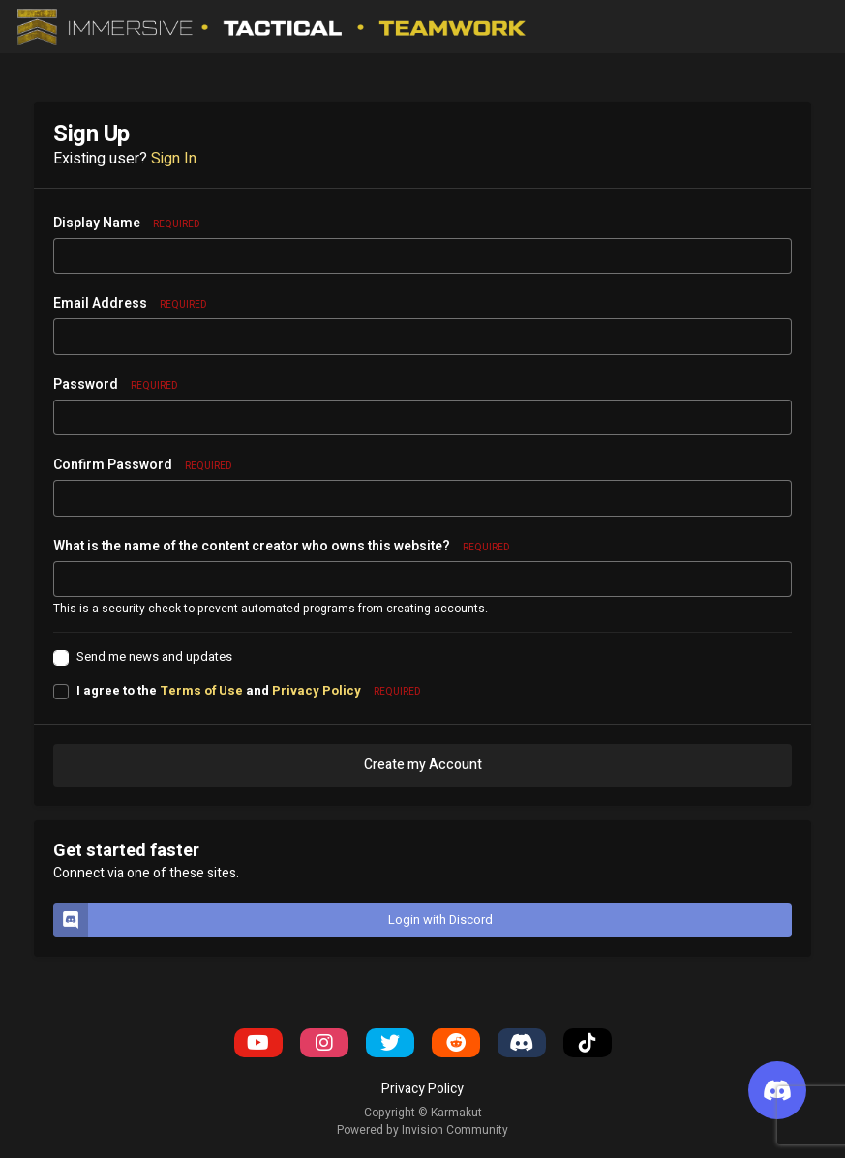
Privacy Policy (316, 690)
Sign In (173, 158)
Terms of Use (201, 690)
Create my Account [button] (423, 765)
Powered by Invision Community (422, 1130)
